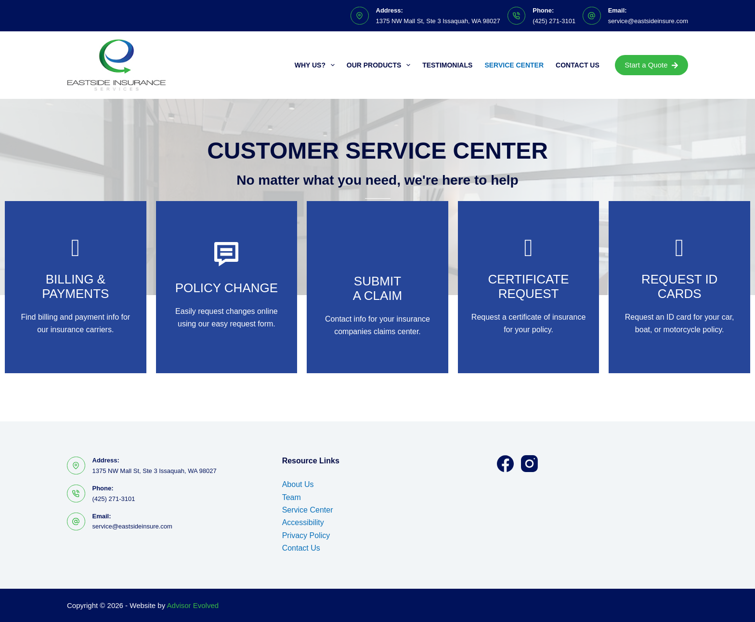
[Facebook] (505, 463)
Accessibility (303, 522)
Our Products (380, 65)
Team (291, 497)
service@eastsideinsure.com (648, 21)
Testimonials (447, 65)
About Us (298, 484)
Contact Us (577, 65)
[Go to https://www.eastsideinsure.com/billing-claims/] (75, 287)
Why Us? (316, 65)
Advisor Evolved (193, 605)
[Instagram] (529, 463)
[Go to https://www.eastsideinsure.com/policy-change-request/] (227, 287)
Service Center (514, 65)
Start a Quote (651, 65)
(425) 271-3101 (554, 21)
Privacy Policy (306, 535)
